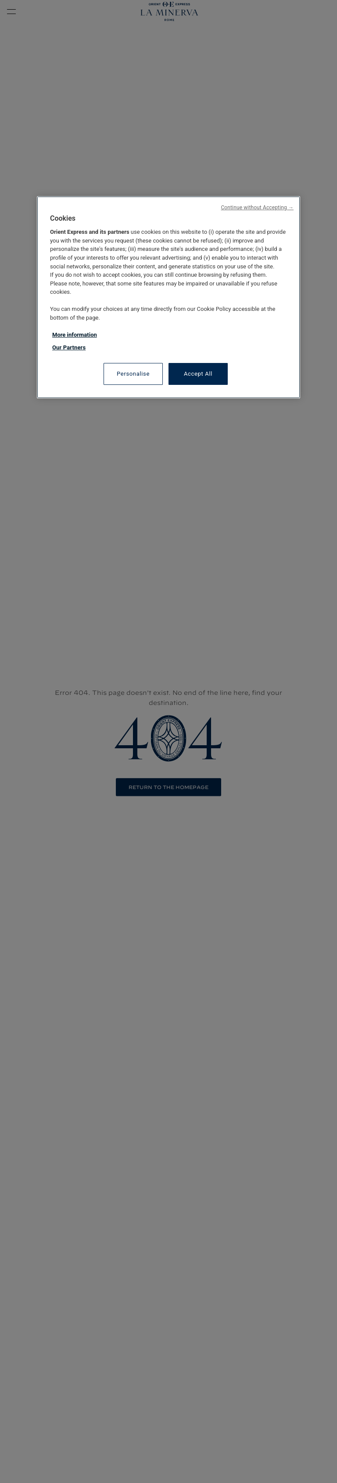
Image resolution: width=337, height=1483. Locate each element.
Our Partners (69, 347)
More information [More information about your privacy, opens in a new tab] (74, 334)
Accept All (198, 373)
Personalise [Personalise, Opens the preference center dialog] (133, 373)
